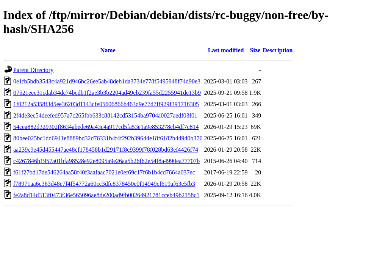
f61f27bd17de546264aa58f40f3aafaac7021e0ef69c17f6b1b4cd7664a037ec (104, 172)
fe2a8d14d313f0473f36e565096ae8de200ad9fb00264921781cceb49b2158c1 (106, 195)
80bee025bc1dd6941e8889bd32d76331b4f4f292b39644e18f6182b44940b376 (108, 138)
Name (108, 50)
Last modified (226, 50)
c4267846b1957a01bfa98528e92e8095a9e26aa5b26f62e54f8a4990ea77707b (106, 161)
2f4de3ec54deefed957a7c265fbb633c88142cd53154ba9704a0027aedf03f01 (105, 115)
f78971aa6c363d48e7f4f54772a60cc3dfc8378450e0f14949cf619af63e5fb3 (104, 183)
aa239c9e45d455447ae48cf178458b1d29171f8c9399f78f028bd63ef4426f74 (105, 149)
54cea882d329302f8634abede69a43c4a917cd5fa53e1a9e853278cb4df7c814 (106, 127)
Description (278, 50)
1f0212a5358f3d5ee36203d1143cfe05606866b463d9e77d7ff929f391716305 (106, 104)
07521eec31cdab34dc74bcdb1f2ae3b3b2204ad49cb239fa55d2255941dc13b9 (107, 92)
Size (255, 50)
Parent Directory (33, 70)
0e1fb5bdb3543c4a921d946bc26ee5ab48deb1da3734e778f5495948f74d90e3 (106, 81)
